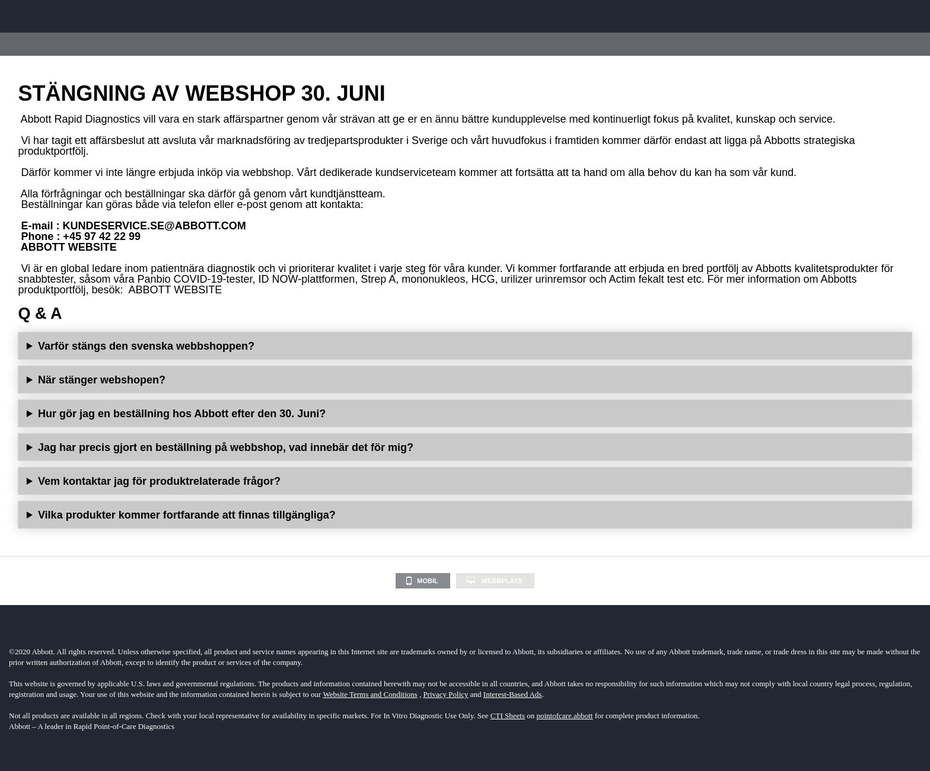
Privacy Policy (445, 694)
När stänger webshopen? (101, 380)
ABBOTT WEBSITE (69, 247)
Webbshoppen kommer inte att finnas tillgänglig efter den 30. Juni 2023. (464, 380)
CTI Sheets (508, 715)
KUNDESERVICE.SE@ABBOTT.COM (154, 226)
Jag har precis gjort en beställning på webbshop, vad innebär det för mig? (225, 447)
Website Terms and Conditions (370, 694)
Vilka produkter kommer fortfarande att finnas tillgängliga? (187, 515)
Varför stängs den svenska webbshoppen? (146, 346)
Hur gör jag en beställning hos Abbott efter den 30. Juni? (182, 414)
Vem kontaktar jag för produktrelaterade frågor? (159, 481)
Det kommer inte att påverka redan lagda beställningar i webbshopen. (464, 447)
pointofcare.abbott (565, 715)
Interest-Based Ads (512, 694)
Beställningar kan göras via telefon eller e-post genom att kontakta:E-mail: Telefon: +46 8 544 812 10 (464, 413)
